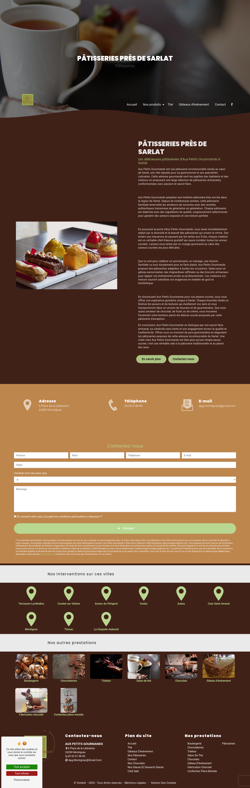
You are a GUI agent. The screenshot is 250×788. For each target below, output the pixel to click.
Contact (218, 114)
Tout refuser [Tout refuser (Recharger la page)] (22, 773)
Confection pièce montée (202, 771)
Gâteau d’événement (199, 763)
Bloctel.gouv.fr (47, 540)
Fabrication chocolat (199, 767)
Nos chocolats (136, 763)
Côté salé (133, 771)
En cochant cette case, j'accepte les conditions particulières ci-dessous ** (59, 502)
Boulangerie (194, 744)
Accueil (130, 114)
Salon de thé (195, 756)
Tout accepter (22, 766)
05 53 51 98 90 (133, 406)
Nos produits (150, 114)
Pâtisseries (228, 744)
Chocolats (193, 760)
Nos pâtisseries (137, 756)
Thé (168, 114)
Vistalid (82, 783)
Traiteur (191, 752)
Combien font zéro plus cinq (30, 458)
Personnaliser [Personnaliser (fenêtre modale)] (22, 779)
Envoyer (128, 514)
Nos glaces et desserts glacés (146, 767)
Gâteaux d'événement (192, 114)
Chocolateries (195, 748)
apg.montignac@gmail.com (217, 406)
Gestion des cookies (163, 783)
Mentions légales (135, 783)
